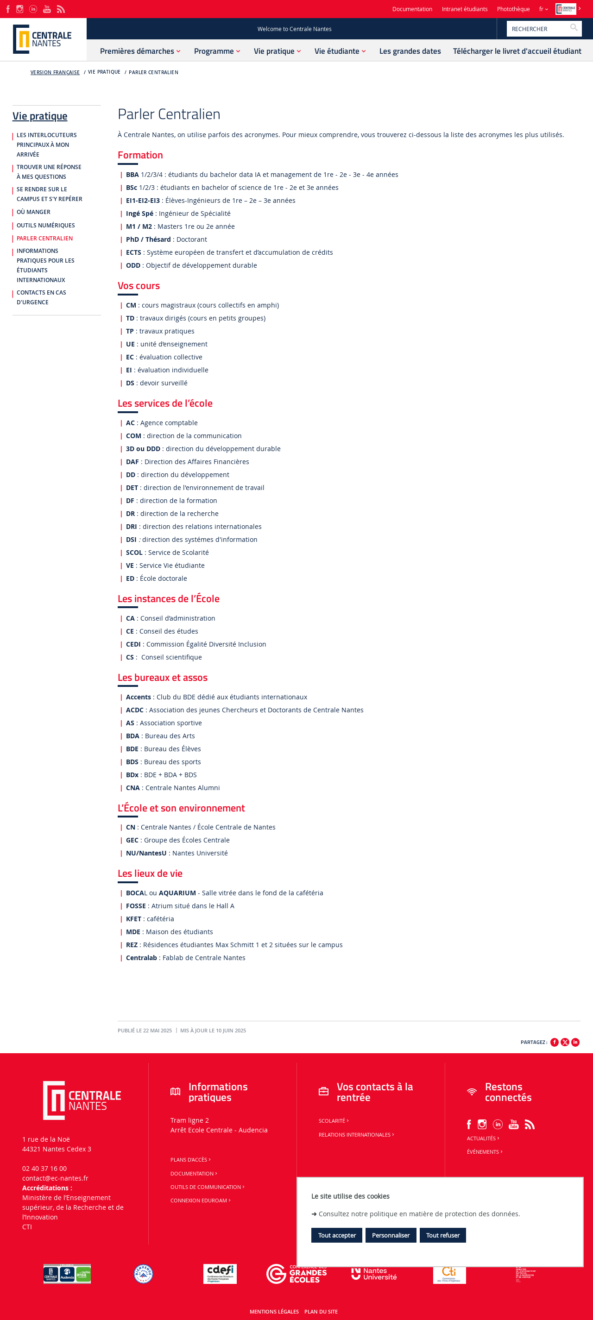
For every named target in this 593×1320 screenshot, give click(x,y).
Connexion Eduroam (201, 1200)
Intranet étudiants (465, 9)
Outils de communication (208, 1187)
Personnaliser (391, 1235)
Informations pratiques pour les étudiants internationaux (46, 265)
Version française (55, 72)
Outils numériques (46, 225)
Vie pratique (40, 113)
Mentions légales (274, 1311)
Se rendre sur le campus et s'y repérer (49, 194)
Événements (485, 1152)
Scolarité (334, 1121)
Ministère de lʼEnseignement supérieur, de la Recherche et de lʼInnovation (73, 1207)
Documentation (412, 9)
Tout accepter (337, 1235)
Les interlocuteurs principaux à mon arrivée (47, 145)
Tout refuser (443, 1235)
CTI (27, 1226)
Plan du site (321, 1311)
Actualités (484, 1138)
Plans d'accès (191, 1160)
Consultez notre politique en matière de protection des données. (419, 1213)
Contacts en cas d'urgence (41, 297)
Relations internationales (357, 1134)
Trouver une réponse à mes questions (49, 172)
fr (541, 9)
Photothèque (513, 9)
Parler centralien (153, 72)
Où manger (33, 212)
